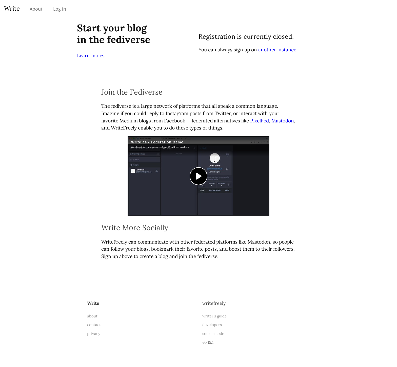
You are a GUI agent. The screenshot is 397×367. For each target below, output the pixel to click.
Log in (59, 9)
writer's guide (214, 316)
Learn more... (92, 55)
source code (213, 333)
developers (212, 324)
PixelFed (259, 121)
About (36, 9)
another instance (277, 50)
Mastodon (282, 121)
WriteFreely (214, 303)
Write (12, 8)
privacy (93, 333)
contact (94, 324)
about (92, 316)
